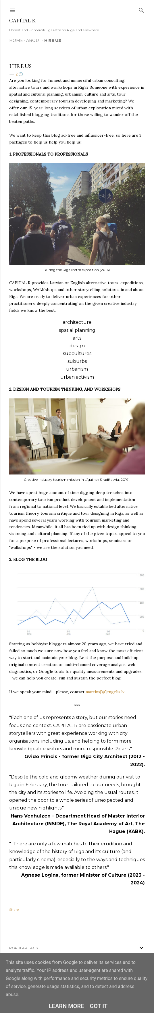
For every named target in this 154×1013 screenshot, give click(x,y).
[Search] (141, 9)
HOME (16, 40)
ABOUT (33, 40)
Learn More (66, 1006)
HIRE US (52, 40)
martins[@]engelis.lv (104, 691)
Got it (99, 1006)
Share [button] (14, 909)
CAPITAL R (22, 20)
